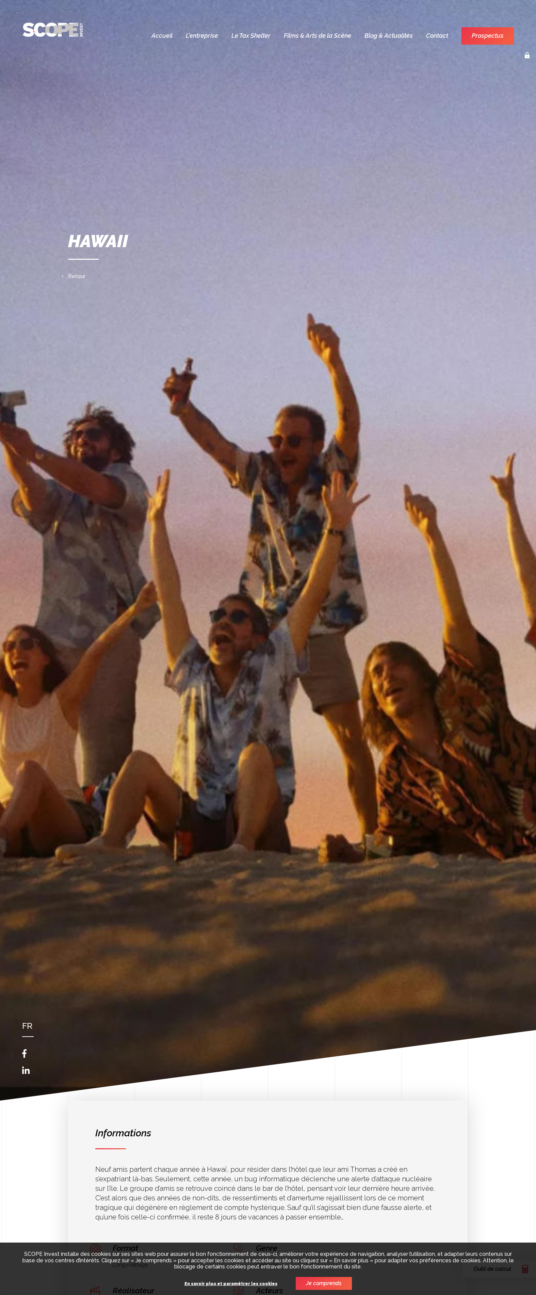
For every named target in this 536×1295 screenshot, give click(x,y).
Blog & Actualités (388, 35)
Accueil (162, 35)
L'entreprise (202, 35)
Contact (437, 35)
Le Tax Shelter (251, 35)
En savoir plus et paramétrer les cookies (230, 1284)
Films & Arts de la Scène (317, 35)
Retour (76, 276)
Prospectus (488, 35)
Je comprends (324, 1283)
